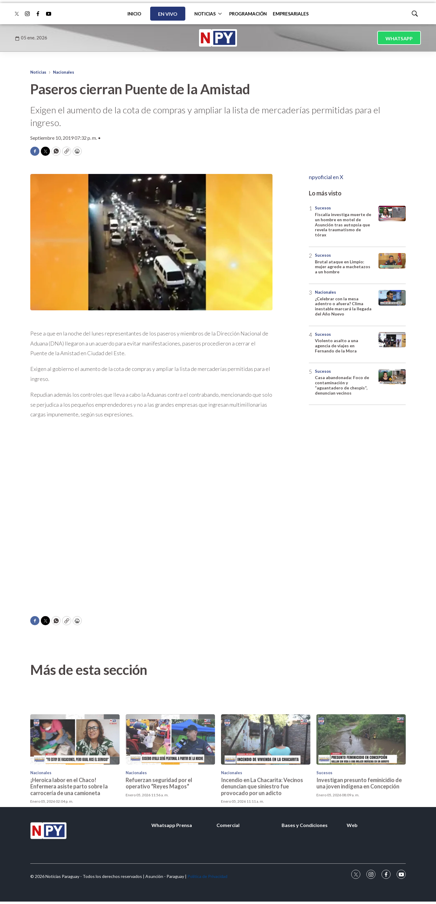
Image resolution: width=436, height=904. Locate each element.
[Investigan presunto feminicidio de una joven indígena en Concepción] (361, 777)
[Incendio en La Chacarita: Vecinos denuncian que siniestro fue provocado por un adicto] (265, 777)
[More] (220, 13)
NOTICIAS (205, 13)
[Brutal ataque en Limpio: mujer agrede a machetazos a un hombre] (392, 261)
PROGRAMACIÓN (248, 13)
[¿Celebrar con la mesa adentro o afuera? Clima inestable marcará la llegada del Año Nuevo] (392, 297)
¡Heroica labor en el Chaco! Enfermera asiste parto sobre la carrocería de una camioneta (69, 824)
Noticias (38, 72)
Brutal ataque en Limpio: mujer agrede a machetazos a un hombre (342, 267)
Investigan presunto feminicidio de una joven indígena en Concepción (359, 820)
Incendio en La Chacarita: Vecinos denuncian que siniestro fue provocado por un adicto (262, 824)
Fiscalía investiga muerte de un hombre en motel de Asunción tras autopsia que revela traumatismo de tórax (343, 224)
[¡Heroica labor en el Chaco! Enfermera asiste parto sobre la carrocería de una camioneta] (75, 777)
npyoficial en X (326, 177)
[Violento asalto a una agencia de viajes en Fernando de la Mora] (392, 340)
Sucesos (323, 207)
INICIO (134, 13)
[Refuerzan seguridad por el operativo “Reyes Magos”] (170, 777)
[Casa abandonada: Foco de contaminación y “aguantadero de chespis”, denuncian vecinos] (392, 377)
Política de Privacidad (207, 876)
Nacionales (63, 72)
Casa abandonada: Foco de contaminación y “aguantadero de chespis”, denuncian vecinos (342, 385)
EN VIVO (167, 14)
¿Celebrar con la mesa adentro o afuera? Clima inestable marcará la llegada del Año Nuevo (343, 306)
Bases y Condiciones (305, 825)
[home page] (218, 38)
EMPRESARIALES (291, 13)
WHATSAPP (399, 38)
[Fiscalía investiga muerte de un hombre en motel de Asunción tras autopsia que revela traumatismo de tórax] (392, 213)
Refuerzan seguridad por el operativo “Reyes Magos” (159, 820)
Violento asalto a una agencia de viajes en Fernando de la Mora (336, 345)
